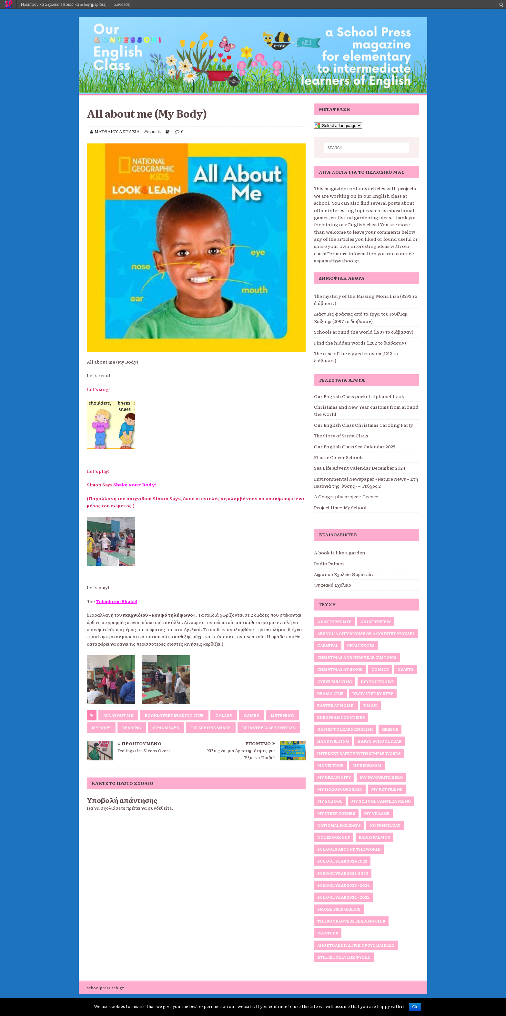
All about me (118, 715)
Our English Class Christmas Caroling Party (363, 425)
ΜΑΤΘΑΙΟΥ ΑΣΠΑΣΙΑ (117, 131)
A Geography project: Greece (346, 496)
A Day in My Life (334, 621)
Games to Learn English (345, 729)
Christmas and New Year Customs (357, 657)
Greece (390, 729)
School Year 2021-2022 (342, 861)
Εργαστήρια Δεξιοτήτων (268, 727)
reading (131, 727)
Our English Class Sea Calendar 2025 (354, 446)
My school (329, 801)
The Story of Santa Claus (341, 435)
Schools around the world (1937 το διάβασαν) (363, 331)
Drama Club (330, 693)
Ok (414, 1007)
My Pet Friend (387, 789)
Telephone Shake (211, 727)
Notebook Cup (333, 837)
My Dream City (334, 777)
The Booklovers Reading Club (351, 921)
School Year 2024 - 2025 (343, 897)
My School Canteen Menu (381, 801)
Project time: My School (340, 507)
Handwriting (333, 741)
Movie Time (330, 765)
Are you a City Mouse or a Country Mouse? (366, 633)
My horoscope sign (339, 789)
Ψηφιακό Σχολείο (332, 584)
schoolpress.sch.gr (105, 988)
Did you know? (377, 681)
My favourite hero (381, 777)
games (251, 715)
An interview (375, 621)
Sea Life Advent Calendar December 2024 (359, 467)
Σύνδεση (122, 4)
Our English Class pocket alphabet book (359, 396)
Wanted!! (327, 933)
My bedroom (366, 765)
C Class (223, 715)
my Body (101, 727)
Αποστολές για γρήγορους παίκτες (356, 945)
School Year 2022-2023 (342, 873)
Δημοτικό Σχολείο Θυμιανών (344, 574)
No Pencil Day (384, 825)
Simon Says (166, 727)
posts (155, 131)
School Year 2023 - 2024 (343, 885)
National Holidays (339, 825)
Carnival (327, 645)
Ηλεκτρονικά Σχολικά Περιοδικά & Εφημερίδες (63, 4)
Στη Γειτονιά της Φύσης (343, 957)
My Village (377, 813)
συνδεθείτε (160, 808)
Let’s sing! (98, 389)
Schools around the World (349, 849)
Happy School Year (379, 741)
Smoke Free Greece (338, 909)
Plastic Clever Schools (339, 457)
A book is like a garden (339, 552)
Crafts (406, 669)
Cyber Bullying (334, 681)
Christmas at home (340, 669)
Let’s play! (98, 471)
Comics (380, 669)
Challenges (361, 645)
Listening (282, 715)
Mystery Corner (336, 813)
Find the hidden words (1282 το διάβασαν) (360, 342)
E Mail (370, 705)
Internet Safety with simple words (359, 753)
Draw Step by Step (372, 693)
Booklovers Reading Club (174, 715)
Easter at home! (336, 705)
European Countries (341, 717)
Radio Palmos (329, 563)
